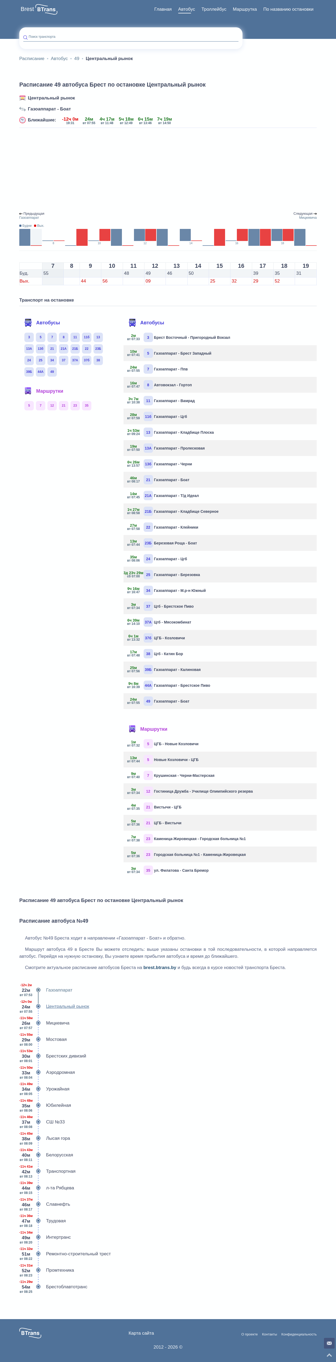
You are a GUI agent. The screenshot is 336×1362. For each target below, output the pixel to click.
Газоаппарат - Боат (49, 109)
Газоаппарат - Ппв (158, 369)
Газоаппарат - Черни (160, 464)
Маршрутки (43, 391)
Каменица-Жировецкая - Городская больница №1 (187, 838)
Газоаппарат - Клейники (163, 527)
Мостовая (43, 1039)
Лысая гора (44, 1138)
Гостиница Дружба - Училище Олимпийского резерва (190, 791)
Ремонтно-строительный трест (65, 1254)
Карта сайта (141, 1333)
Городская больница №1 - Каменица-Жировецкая (187, 854)
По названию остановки (288, 9)
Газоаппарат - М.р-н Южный (167, 590)
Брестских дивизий (52, 1056)
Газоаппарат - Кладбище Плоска (171, 432)
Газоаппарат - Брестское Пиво (169, 685)
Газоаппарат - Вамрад (161, 400)
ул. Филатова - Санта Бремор (168, 870)
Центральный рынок (51, 98)
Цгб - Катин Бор (155, 653)
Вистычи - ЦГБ (155, 807)
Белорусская (46, 1155)
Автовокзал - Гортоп (160, 384)
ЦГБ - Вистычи (155, 822)
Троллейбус (213, 9)
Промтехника (46, 1270)
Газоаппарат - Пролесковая (166, 448)
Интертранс (45, 1237)
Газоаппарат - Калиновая (164, 669)
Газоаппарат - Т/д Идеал (163, 495)
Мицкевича (44, 1023)
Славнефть (44, 1204)
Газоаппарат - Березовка (164, 574)
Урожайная (44, 1089)
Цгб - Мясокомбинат (159, 622)
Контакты (269, 1334)
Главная (163, 9)
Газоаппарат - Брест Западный (169, 353)
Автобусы (42, 323)
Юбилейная (45, 1105)
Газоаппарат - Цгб (157, 416)
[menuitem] (163, 9)
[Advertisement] (168, 169)
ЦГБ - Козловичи (156, 638)
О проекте (249, 1334)
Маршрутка (245, 9)
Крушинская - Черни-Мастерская (171, 775)
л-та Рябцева (46, 1188)
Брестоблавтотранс (53, 1287)
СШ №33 (42, 1122)
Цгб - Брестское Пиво (161, 606)
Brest (27, 9)
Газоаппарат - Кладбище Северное (173, 511)
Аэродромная (47, 1072)
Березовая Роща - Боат (162, 543)
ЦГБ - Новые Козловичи (163, 743)
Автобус (186, 9)
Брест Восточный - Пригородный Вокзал (179, 337)
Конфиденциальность (299, 1334)
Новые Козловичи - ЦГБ (163, 759)
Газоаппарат (45, 990)
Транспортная (47, 1171)
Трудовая (42, 1221)
